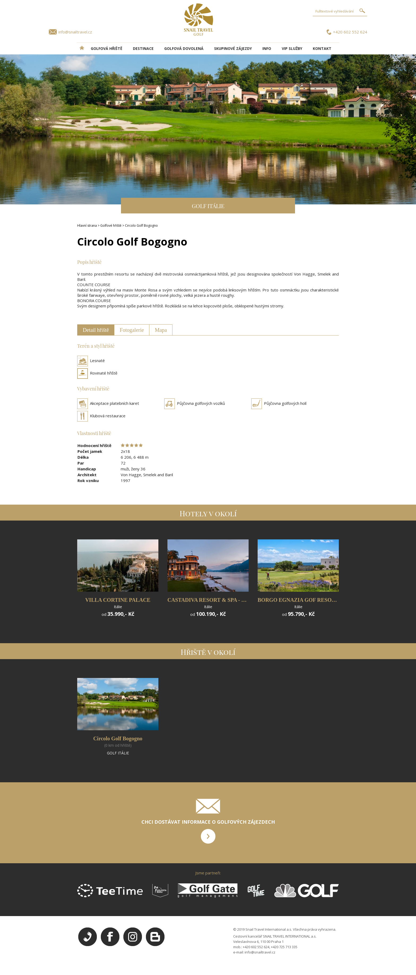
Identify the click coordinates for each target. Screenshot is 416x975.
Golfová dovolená (183, 48)
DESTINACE (143, 48)
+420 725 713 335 (284, 946)
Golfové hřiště (111, 225)
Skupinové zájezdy (233, 48)
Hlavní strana (87, 225)
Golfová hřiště (106, 48)
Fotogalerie (132, 330)
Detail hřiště (96, 330)
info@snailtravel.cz (75, 32)
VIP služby (292, 48)
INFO (266, 48)
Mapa (161, 330)
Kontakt (322, 48)
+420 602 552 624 (350, 32)
